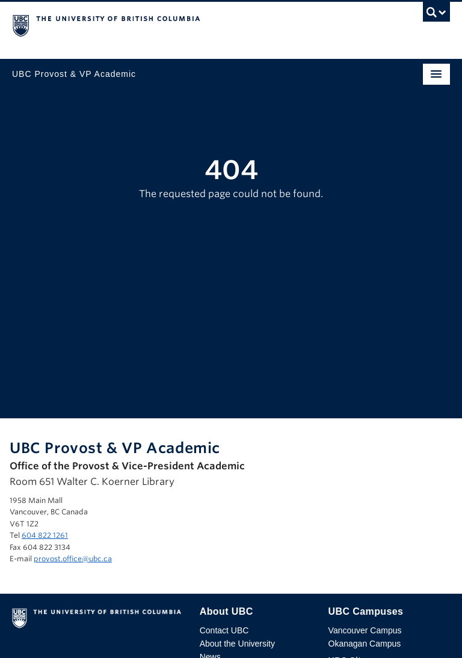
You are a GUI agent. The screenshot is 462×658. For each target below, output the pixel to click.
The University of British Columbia (165, 24)
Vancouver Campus (365, 630)
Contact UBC (224, 630)
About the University (237, 643)
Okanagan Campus (364, 643)
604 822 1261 (45, 535)
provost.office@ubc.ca (73, 558)
